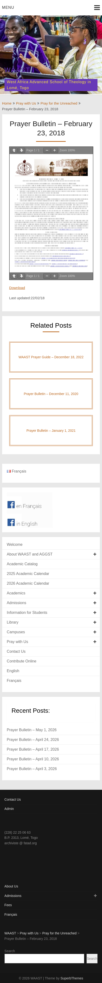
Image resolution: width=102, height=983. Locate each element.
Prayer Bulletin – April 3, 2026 (32, 769)
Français (14, 681)
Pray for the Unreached (59, 103)
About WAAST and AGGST (30, 554)
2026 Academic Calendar (28, 583)
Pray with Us (26, 103)
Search (10, 951)
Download (17, 288)
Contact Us (16, 651)
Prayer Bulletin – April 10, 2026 (33, 759)
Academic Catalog (22, 564)
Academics (16, 593)
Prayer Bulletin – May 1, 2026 (32, 730)
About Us (11, 886)
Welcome (15, 544)
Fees (8, 905)
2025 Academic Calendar (28, 574)
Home (7, 103)
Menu (8, 7)
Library (13, 622)
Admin (9, 809)
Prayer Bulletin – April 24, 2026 (33, 740)
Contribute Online (22, 661)
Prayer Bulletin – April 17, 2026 (33, 749)
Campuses (16, 632)
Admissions (16, 603)
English (13, 671)
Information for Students (27, 613)
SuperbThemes (71, 978)
